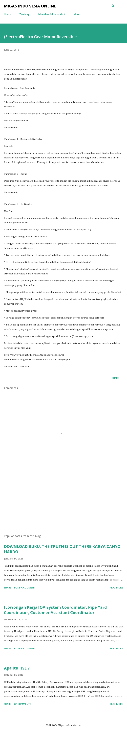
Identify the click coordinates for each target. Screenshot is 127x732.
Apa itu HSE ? (17, 668)
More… (78, 14)
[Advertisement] (63, 500)
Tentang (24, 14)
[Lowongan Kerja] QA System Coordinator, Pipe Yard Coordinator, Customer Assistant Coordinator (55, 609)
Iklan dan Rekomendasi (51, 14)
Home (7, 14)
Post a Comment (25, 587)
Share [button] (115, 378)
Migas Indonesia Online (30, 6)
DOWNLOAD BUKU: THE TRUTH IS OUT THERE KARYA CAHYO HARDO (62, 549)
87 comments (22, 703)
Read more (116, 587)
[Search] (113, 6)
